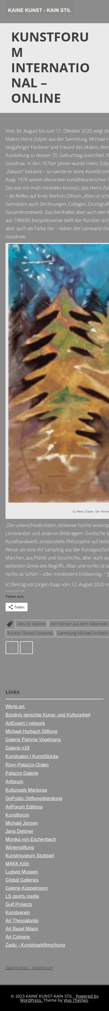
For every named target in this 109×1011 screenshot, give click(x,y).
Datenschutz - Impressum (29, 967)
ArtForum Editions (24, 806)
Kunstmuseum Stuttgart (30, 855)
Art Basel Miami (22, 928)
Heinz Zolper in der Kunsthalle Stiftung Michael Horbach (12, 647)
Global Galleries (22, 880)
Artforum (14, 781)
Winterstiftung (20, 847)
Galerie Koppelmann (27, 888)
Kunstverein (18, 912)
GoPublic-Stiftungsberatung (34, 798)
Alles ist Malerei (31, 624)
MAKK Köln (17, 863)
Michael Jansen (22, 823)
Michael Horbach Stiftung (32, 731)
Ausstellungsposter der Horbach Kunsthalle (26, 647)
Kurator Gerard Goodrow (30, 633)
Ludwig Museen (22, 871)
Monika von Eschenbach (31, 839)
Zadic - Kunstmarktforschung (35, 945)
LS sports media (22, 896)
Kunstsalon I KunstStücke (32, 756)
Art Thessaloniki (22, 920)
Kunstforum (17, 815)
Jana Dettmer (19, 831)
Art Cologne (18, 936)
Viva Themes (76, 1000)
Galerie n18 (18, 747)
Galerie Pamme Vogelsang (33, 739)
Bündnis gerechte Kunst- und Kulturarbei (47, 714)
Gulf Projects (19, 904)
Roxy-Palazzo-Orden (27, 764)
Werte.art (16, 706)
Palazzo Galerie (22, 773)
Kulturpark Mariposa (26, 790)
